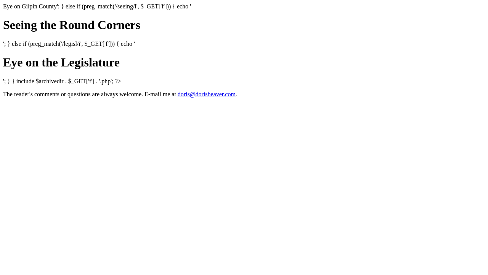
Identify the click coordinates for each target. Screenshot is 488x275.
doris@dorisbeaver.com (207, 94)
